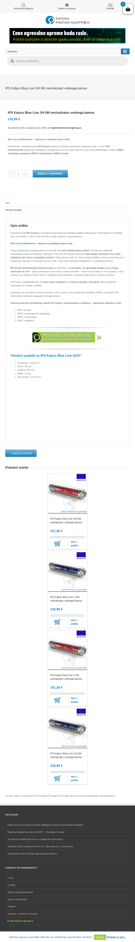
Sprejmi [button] (100, 937)
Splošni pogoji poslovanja (20, 892)
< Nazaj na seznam (20, 453)
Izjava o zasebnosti (17, 899)
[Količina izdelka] (18, 173)
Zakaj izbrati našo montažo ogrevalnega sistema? (32, 853)
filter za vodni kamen (24, 795)
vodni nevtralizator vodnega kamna (97, 795)
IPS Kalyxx (52, 795)
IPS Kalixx (41, 795)
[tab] (67, 203)
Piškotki (11, 906)
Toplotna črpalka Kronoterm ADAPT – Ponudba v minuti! (35, 832)
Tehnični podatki (13, 210)
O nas (10, 877)
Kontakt (11, 885)
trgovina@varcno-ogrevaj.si (66, 127)
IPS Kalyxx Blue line (69, 795)
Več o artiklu (74, 543)
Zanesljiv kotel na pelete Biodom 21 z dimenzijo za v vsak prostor (40, 846)
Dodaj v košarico (50, 173)
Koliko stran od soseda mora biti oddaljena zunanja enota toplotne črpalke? (45, 825)
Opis (7, 202)
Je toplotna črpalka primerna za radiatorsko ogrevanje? (35, 839)
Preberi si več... (116, 937)
